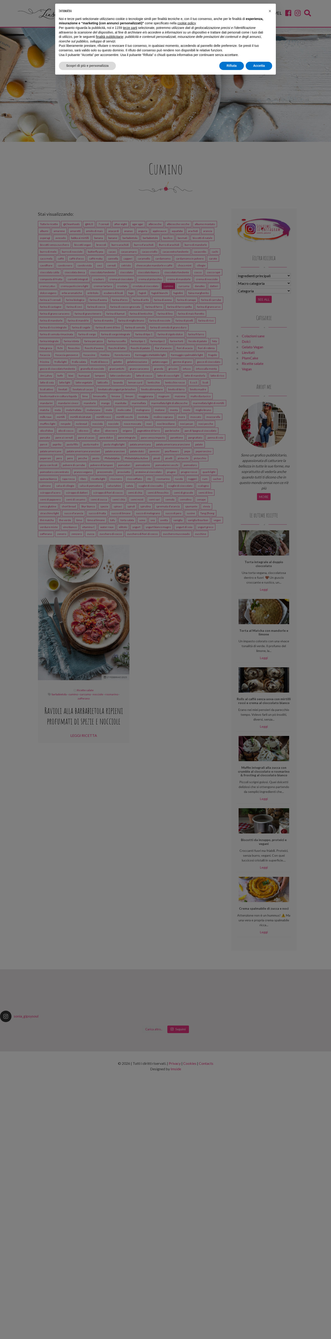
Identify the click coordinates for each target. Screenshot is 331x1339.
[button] (270, 11)
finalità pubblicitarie (109, 37)
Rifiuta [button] (232, 65)
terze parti (130, 28)
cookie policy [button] (186, 23)
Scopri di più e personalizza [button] (87, 65)
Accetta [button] (259, 65)
